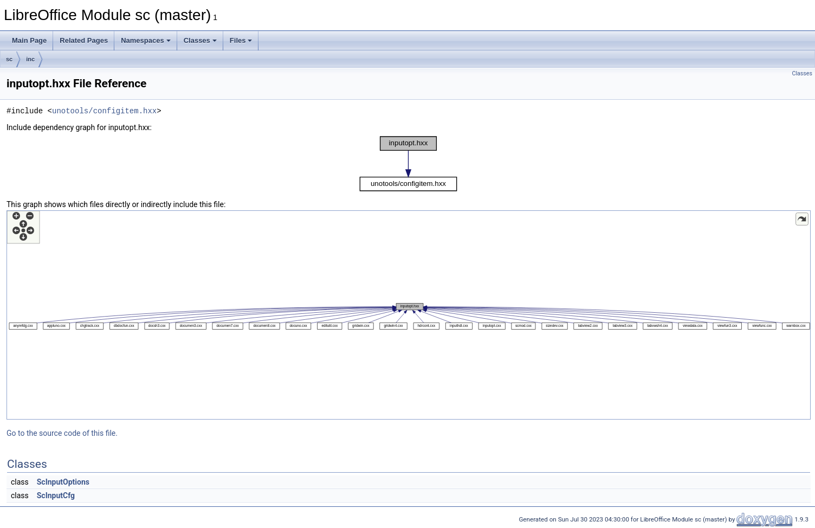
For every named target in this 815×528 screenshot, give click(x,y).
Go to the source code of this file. (62, 433)
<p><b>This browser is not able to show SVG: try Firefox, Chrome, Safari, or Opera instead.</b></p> (408, 163)
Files (241, 40)
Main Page (29, 40)
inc (30, 59)
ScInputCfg (56, 495)
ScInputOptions (63, 482)
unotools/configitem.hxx (104, 111)
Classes (200, 40)
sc (9, 59)
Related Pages (84, 40)
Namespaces (146, 40)
